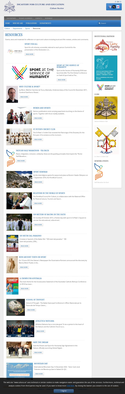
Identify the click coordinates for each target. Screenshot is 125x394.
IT (115, 2)
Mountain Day (41, 363)
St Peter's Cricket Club (44, 129)
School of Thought (35, 299)
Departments (17, 28)
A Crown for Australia (31, 278)
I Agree (64, 391)
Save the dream (40, 342)
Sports (27, 28)
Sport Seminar (40, 172)
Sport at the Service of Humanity (68, 66)
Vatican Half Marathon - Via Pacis (32, 150)
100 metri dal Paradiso (30, 236)
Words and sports (41, 108)
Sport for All (31, 44)
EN (118, 2)
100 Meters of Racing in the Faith (49, 214)
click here (70, 386)
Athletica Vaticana (44, 321)
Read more (29, 54)
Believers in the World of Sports (49, 193)
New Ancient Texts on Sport (32, 257)
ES (120, 2)
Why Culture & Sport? (29, 86)
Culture (7, 28)
